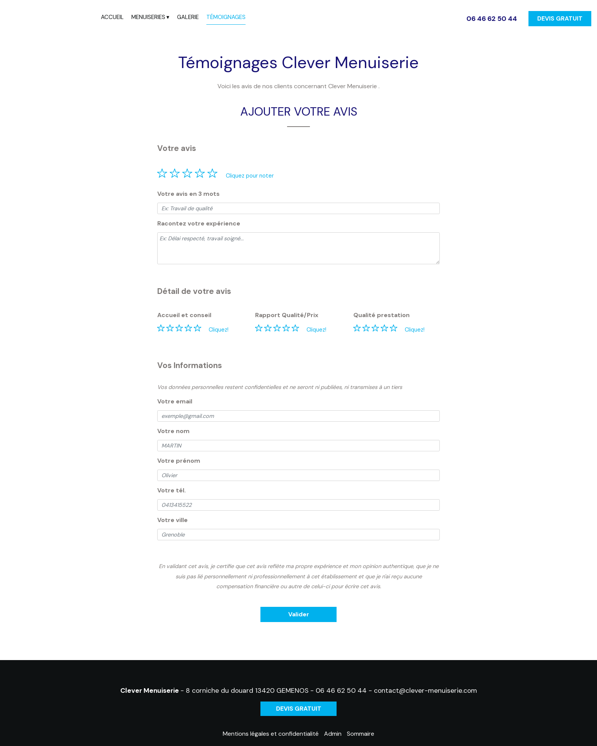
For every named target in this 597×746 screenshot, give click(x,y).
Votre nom (173, 431)
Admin (333, 734)
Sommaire (360, 734)
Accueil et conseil (184, 315)
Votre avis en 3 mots (188, 194)
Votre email (174, 401)
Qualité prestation (381, 315)
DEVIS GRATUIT (560, 18)
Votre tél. (171, 490)
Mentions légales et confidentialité (271, 734)
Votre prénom (178, 461)
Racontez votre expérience (198, 223)
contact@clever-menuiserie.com (425, 690)
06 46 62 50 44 (341, 690)
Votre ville (172, 520)
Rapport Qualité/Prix (286, 315)
